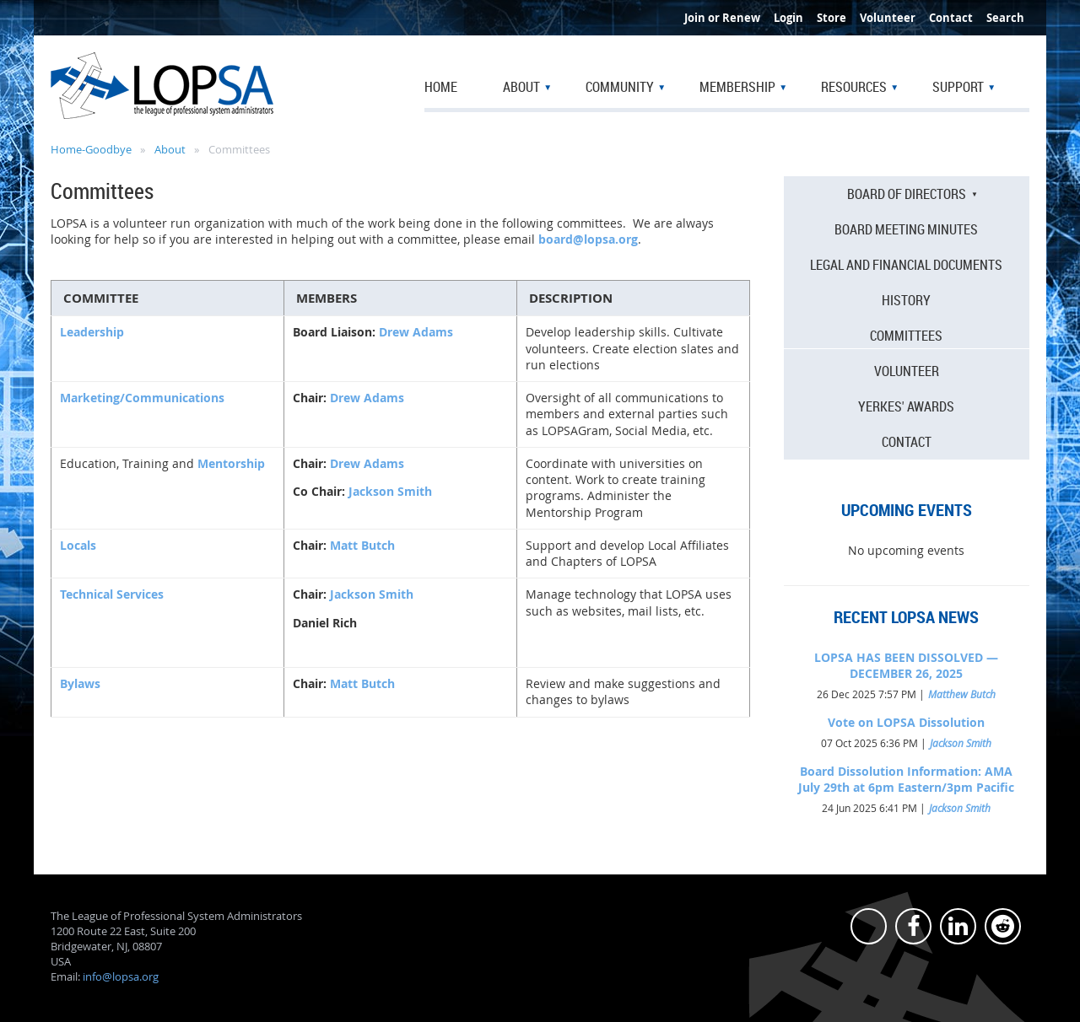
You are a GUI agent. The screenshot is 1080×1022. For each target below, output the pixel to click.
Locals (78, 545)
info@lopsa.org (121, 976)
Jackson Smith (390, 491)
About (170, 149)
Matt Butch (362, 545)
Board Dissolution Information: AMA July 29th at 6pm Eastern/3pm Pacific (906, 779)
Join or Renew (722, 17)
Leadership (92, 332)
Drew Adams (416, 332)
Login (788, 17)
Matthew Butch (962, 694)
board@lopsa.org (588, 239)
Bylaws (80, 683)
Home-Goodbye (91, 149)
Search (1005, 17)
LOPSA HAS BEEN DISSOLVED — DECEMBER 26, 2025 (906, 665)
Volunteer (887, 17)
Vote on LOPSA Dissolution (906, 722)
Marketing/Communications (142, 398)
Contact (951, 17)
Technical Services (112, 594)
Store (831, 17)
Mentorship (231, 463)
